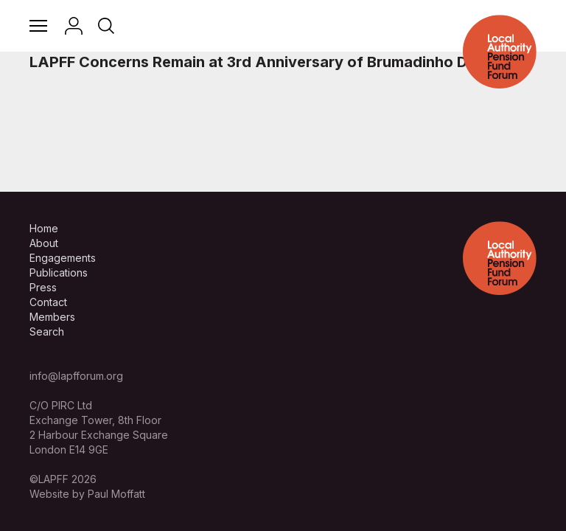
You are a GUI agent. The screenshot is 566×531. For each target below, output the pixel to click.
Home (43, 228)
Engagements (62, 257)
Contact (48, 302)
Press (43, 287)
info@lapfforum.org (76, 375)
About (43, 243)
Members (52, 316)
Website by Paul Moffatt (87, 493)
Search (46, 331)
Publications (58, 272)
